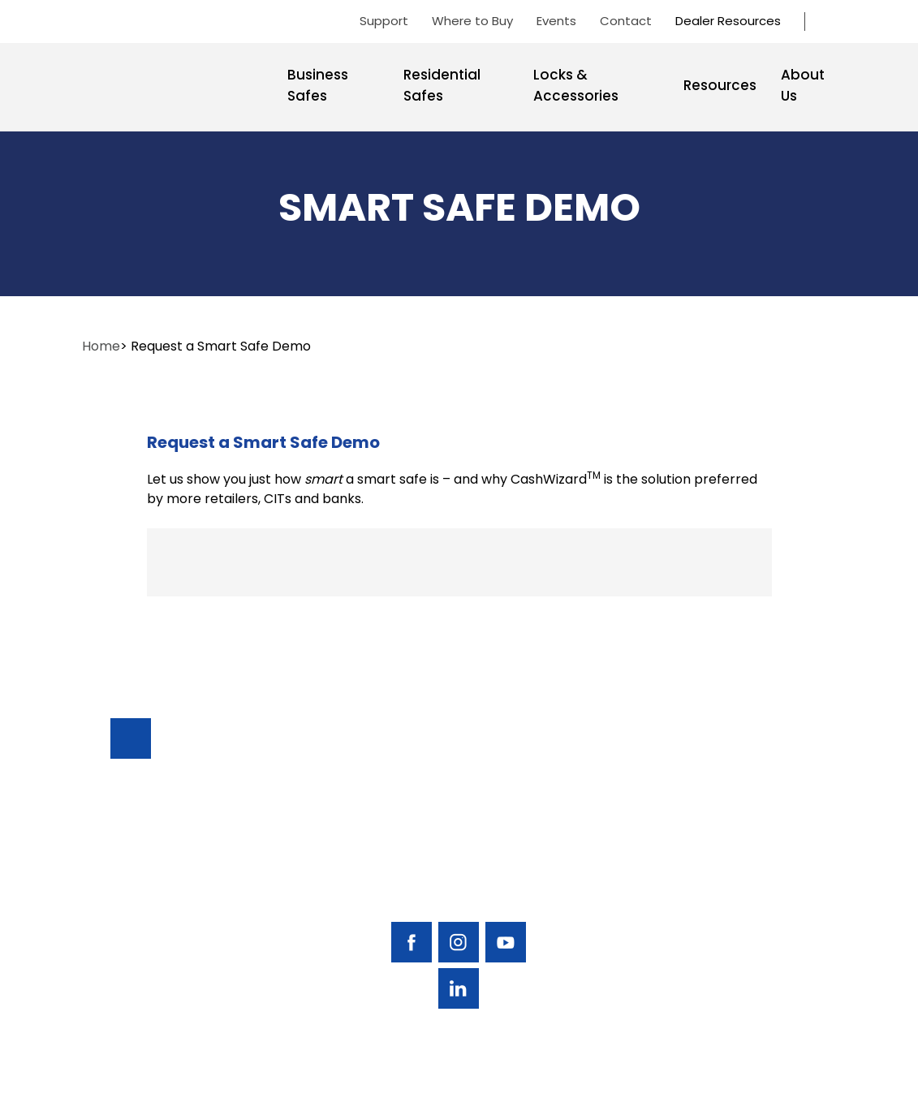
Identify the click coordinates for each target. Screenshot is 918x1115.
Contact (626, 20)
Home (101, 346)
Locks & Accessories (575, 85)
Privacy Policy (798, 1092)
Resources (719, 85)
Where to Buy (472, 20)
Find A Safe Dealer (753, 827)
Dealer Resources (728, 20)
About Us (803, 85)
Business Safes (317, 85)
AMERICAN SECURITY (409, 1092)
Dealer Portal (761, 939)
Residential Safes (442, 85)
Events (556, 20)
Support (384, 20)
